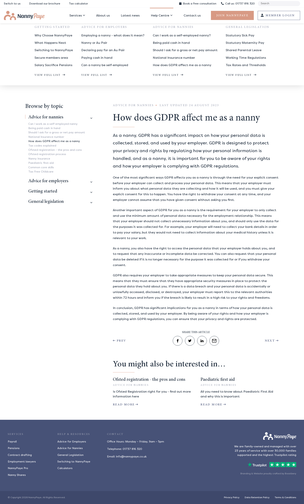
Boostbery (290, 473)
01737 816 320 (238, 3)
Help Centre (160, 15)
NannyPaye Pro (18, 468)
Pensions (14, 448)
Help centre (33, 79)
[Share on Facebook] (177, 341)
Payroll (12, 441)
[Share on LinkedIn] (202, 341)
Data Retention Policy (257, 497)
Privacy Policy (231, 497)
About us (103, 15)
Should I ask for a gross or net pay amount (56, 132)
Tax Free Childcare (41, 171)
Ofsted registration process (47, 154)
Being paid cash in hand (44, 128)
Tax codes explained (42, 145)
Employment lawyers (22, 461)
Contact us (192, 15)
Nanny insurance (39, 158)
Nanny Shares (17, 475)
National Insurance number (46, 137)
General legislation (46, 202)
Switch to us (12, 3)
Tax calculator (78, 3)
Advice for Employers (71, 441)
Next (270, 340)
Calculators (65, 468)
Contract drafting (20, 455)
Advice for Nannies (70, 448)
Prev (121, 340)
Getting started (42, 191)
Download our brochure (44, 3)
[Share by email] (214, 341)
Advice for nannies (60, 79)
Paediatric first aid (41, 163)
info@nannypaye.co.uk (131, 456)
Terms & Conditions (285, 497)
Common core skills (41, 167)
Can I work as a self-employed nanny (53, 124)
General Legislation (70, 455)
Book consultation (197, 3)
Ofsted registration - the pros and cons (55, 150)
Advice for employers (48, 181)
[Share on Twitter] (190, 341)
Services (75, 15)
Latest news (130, 15)
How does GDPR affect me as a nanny (105, 79)
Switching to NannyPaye (73, 461)
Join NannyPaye (232, 15)
